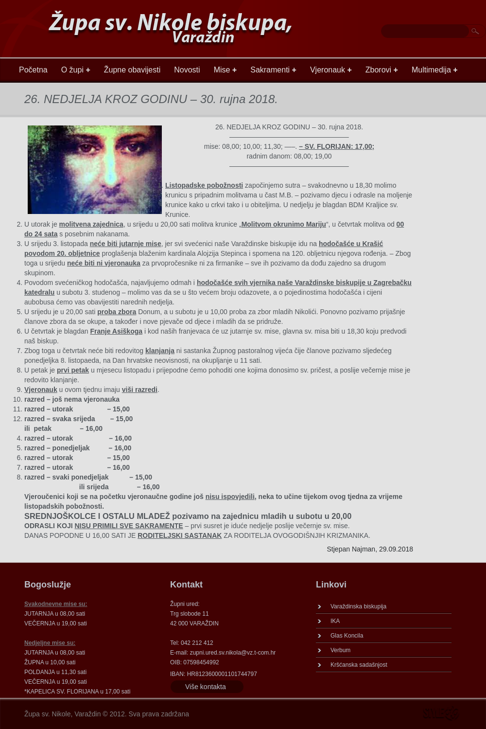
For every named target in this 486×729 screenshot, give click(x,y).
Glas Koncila (346, 635)
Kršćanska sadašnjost (358, 664)
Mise (225, 70)
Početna (33, 70)
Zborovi (381, 70)
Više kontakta (205, 687)
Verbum (340, 650)
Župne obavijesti (132, 70)
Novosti (187, 70)
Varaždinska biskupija (358, 606)
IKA (335, 621)
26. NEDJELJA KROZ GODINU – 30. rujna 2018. (151, 99)
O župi (75, 70)
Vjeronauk (331, 70)
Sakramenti (273, 70)
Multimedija (435, 70)
